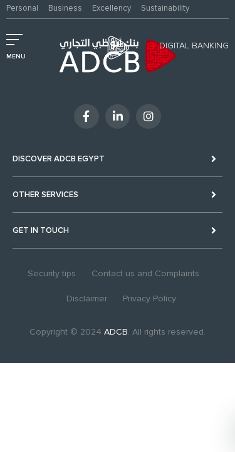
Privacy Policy (149, 298)
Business (65, 8)
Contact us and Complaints (145, 273)
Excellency (111, 8)
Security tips (52, 273)
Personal (22, 8)
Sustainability (165, 8)
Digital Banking (194, 45)
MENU (16, 56)
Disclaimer (86, 298)
